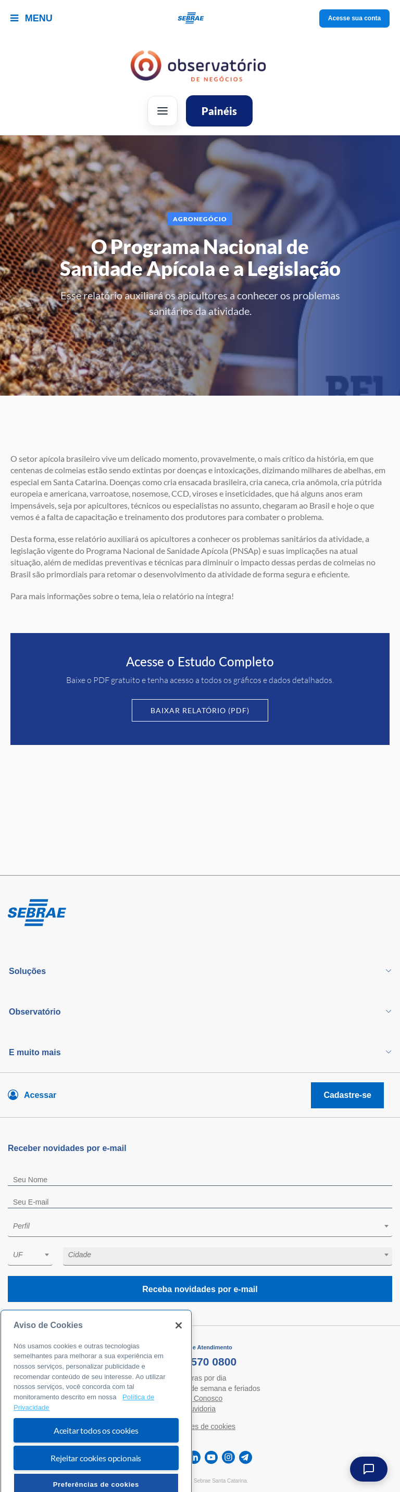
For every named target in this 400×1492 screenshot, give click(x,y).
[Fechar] (178, 1344)
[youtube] (211, 1457)
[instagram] (228, 1457)
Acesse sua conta (354, 18)
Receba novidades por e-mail (199, 1289)
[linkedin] (194, 1457)
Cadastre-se (347, 1095)
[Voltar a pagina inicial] (200, 18)
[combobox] (200, 1228)
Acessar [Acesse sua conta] (40, 1095)
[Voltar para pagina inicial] (200, 913)
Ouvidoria (200, 1409)
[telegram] (245, 1457)
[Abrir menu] (162, 111)
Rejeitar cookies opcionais (96, 1476)
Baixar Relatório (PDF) (200, 710)
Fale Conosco (200, 1398)
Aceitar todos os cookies (96, 1448)
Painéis (219, 111)
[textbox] (205, 1226)
